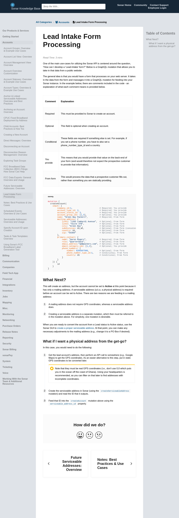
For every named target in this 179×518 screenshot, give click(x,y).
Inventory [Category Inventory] (8, 291)
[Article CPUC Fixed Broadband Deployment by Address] (17, 119)
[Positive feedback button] (80, 448)
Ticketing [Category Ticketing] (7, 367)
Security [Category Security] (7, 343)
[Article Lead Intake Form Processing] (17, 196)
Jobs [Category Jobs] (5, 296)
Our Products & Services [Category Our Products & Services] (16, 31)
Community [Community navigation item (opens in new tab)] (141, 5)
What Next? (152, 39)
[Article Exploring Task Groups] (17, 161)
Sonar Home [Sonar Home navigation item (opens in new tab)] (124, 5)
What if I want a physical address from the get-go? (162, 45)
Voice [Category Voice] (5, 373)
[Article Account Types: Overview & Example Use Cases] (17, 89)
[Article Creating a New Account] (17, 135)
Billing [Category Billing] (6, 255)
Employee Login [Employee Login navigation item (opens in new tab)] (157, 8)
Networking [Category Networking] (9, 320)
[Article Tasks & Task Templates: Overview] (17, 237)
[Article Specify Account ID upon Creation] (17, 229)
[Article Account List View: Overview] (17, 57)
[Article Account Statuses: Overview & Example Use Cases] (17, 81)
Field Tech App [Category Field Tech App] (10, 273)
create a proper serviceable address (75, 341)
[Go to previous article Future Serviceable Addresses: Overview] (65, 476)
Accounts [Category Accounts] (8, 42)
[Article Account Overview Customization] (17, 72)
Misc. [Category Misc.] (5, 308)
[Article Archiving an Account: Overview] (17, 111)
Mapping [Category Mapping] (7, 302)
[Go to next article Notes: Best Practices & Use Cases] (113, 476)
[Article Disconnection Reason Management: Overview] (17, 154)
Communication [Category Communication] (11, 261)
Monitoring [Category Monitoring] (8, 314)
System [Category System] (6, 361)
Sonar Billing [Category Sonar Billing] (9, 349)
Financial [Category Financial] (7, 279)
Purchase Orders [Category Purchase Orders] (12, 326)
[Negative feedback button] (98, 448)
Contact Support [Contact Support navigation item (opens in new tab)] (159, 5)
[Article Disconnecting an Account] (17, 146)
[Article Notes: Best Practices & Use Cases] (17, 204)
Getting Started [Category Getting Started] (11, 36)
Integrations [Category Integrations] (9, 285)
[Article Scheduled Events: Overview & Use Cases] (17, 212)
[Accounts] (62, 22)
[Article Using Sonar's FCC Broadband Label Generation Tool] (17, 247)
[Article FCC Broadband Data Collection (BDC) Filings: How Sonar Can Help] (17, 169)
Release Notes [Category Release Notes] (10, 332)
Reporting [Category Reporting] (8, 338)
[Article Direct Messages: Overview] (17, 140)
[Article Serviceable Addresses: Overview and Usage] (17, 221)
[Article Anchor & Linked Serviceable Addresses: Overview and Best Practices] (17, 100)
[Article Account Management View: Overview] (17, 64)
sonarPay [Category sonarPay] (8, 355)
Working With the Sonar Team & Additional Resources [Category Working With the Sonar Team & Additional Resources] (15, 381)
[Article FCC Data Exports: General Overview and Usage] (17, 179)
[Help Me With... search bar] (73, 6)
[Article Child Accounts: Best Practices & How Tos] (17, 128)
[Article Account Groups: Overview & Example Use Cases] (17, 50)
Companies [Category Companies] (9, 267)
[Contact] (168, 8)
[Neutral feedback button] (89, 448)
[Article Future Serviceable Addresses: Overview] (17, 187)
